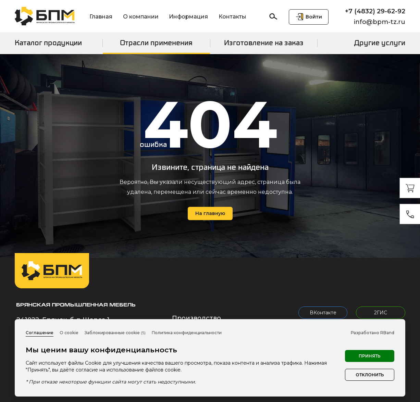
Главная (100, 16)
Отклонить (370, 374)
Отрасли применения (156, 42)
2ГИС (380, 313)
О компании (141, 16)
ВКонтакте (323, 313)
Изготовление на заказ (264, 42)
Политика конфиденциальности (187, 332)
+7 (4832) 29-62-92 (375, 11)
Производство (196, 318)
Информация (188, 16)
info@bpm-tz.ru (379, 22)
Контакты (232, 16)
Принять (370, 356)
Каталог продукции (48, 42)
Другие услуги (379, 42)
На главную (210, 213)
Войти (314, 17)
